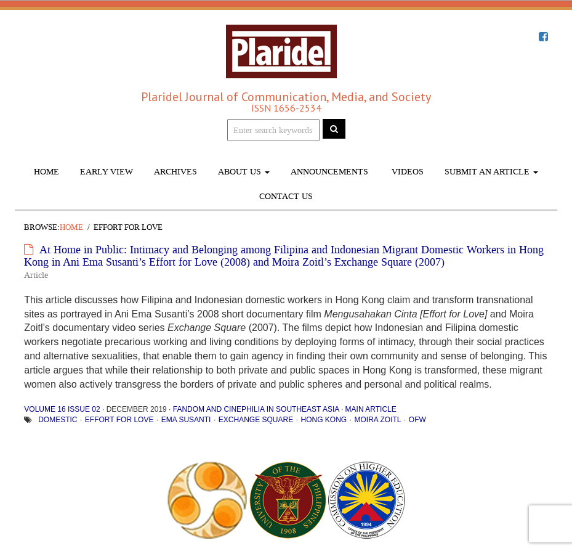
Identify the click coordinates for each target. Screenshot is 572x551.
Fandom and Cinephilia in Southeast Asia (256, 409)
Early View (106, 172)
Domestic (57, 419)
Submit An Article (491, 172)
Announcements (329, 172)
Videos (406, 172)
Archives (175, 172)
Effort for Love (119, 419)
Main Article (371, 409)
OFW (417, 419)
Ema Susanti (186, 419)
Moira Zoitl (378, 419)
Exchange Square (256, 419)
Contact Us (286, 196)
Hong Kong (323, 419)
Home (46, 172)
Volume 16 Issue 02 (62, 409)
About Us (244, 172)
